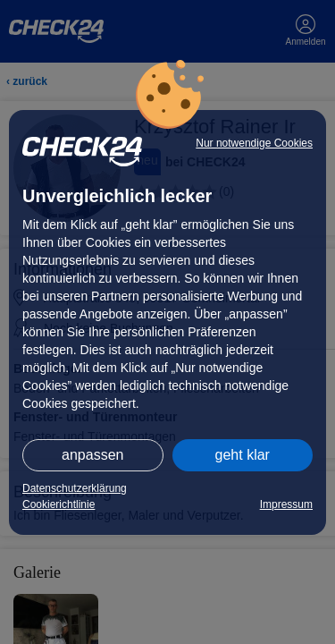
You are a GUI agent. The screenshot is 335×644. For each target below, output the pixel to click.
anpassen (92, 454)
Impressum (286, 504)
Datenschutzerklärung (74, 488)
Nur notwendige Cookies (254, 143)
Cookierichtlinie (58, 504)
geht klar (242, 454)
